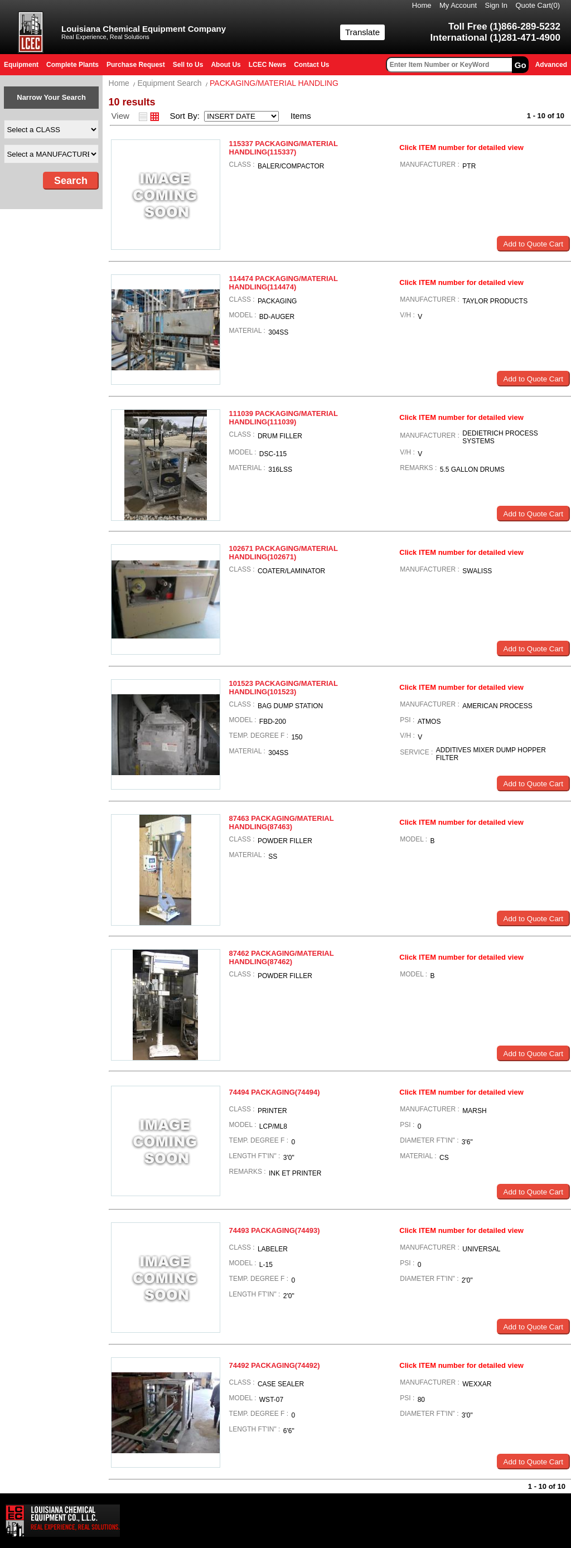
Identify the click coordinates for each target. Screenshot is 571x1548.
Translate (362, 32)
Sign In (496, 5)
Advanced (551, 65)
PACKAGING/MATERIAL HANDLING (274, 83)
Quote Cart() (538, 5)
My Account (458, 5)
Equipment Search (169, 83)
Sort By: (186, 115)
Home (422, 5)
